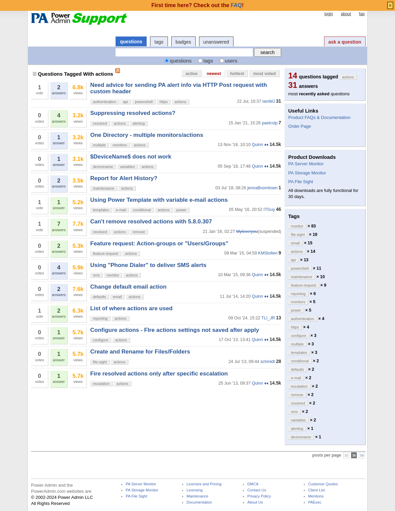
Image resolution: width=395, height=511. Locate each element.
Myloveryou (247, 231)
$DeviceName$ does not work (130, 156)
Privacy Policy (259, 496)
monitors (120, 145)
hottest (237, 73)
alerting (138, 123)
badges (183, 42)
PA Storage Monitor (307, 172)
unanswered (216, 42)
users (231, 61)
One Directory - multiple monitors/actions (146, 135)
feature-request (105, 253)
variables (127, 167)
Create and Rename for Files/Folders (140, 351)
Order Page (299, 126)
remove (138, 232)
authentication (104, 102)
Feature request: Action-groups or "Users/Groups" (159, 243)
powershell (144, 102)
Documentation (199, 502)
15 (346, 455)
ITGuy (269, 209)
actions (181, 102)
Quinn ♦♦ (260, 144)
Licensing (194, 490)
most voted (264, 73)
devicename (103, 167)
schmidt (268, 361)
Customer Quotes (323, 484)
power (181, 210)
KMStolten (268, 253)
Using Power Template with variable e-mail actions (159, 200)
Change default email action (128, 287)
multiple (99, 145)
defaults (99, 297)
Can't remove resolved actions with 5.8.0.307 (151, 221)
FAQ (236, 5)
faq (362, 13)
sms (96, 275)
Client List (316, 490)
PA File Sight (300, 181)
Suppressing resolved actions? (132, 113)
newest (214, 73)
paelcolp (269, 123)
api (125, 102)
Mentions (316, 496)
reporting (100, 318)
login (328, 13)
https (163, 102)
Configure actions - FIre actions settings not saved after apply (174, 330)
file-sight (100, 362)
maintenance (103, 188)
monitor (113, 275)
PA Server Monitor (306, 163)
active (191, 73)
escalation (101, 384)
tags (158, 42)
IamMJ (268, 101)
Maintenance (197, 496)
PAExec (314, 502)
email (117, 297)
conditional (142, 210)
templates (101, 210)
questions (131, 41)
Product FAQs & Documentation (319, 117)
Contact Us (256, 490)
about (346, 13)
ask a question (344, 42)
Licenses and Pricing (204, 484)
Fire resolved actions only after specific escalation (159, 373)
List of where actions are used (131, 308)
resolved (100, 123)
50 (362, 455)
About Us (255, 502)
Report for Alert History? (123, 178)
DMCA (252, 484)
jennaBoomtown (262, 188)
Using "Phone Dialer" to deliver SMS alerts (148, 265)
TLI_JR (268, 318)
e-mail (121, 210)
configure (100, 340)
